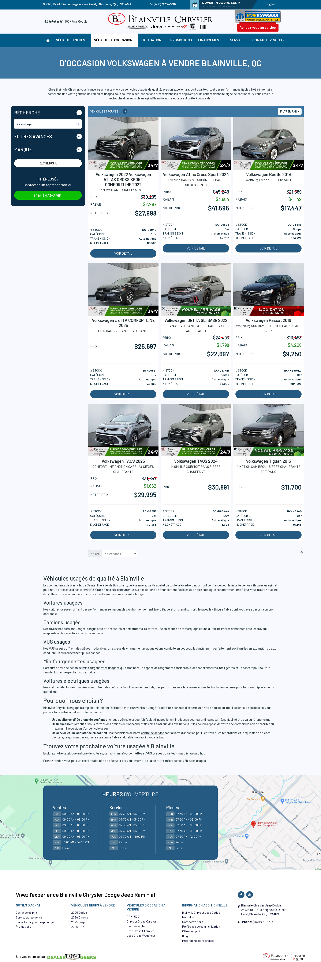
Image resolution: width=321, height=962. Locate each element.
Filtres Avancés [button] (33, 136)
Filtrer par (288, 111)
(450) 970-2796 (165, 4)
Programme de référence (198, 940)
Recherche (48, 163)
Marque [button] (23, 149)
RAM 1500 (133, 916)
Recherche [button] (27, 112)
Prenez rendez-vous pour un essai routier (70, 761)
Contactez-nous (192, 922)
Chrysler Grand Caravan (142, 921)
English (270, 4)
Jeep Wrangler (136, 926)
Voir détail (123, 253)
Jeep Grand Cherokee (140, 931)
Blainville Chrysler (55, 708)
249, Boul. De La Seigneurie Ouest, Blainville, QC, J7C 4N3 (88, 4)
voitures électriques (62, 687)
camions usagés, (75, 629)
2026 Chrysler (80, 917)
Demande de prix (26, 912)
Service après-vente (29, 917)
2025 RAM (77, 926)
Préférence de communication (201, 926)
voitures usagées (60, 609)
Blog (185, 936)
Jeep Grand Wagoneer (141, 935)
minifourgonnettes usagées (101, 668)
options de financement (161, 590)
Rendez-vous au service (258, 28)
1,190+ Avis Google (74, 21)
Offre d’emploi (191, 931)
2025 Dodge (79, 912)
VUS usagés (57, 648)
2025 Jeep (78, 922)
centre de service (152, 733)
